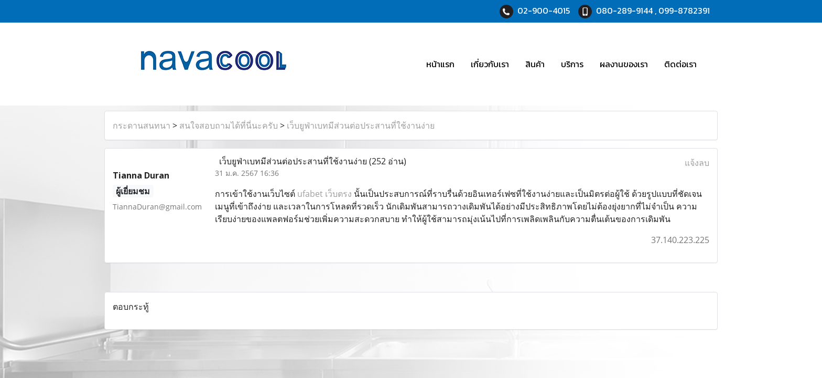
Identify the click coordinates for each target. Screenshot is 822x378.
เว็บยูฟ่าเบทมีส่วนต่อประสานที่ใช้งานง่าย (361, 125)
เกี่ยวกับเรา (490, 64)
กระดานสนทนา (141, 125)
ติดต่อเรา (680, 64)
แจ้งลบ (697, 163)
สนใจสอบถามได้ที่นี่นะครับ (228, 125)
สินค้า (535, 64)
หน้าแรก (440, 64)
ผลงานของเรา (624, 64)
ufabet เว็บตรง (324, 194)
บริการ (572, 64)
